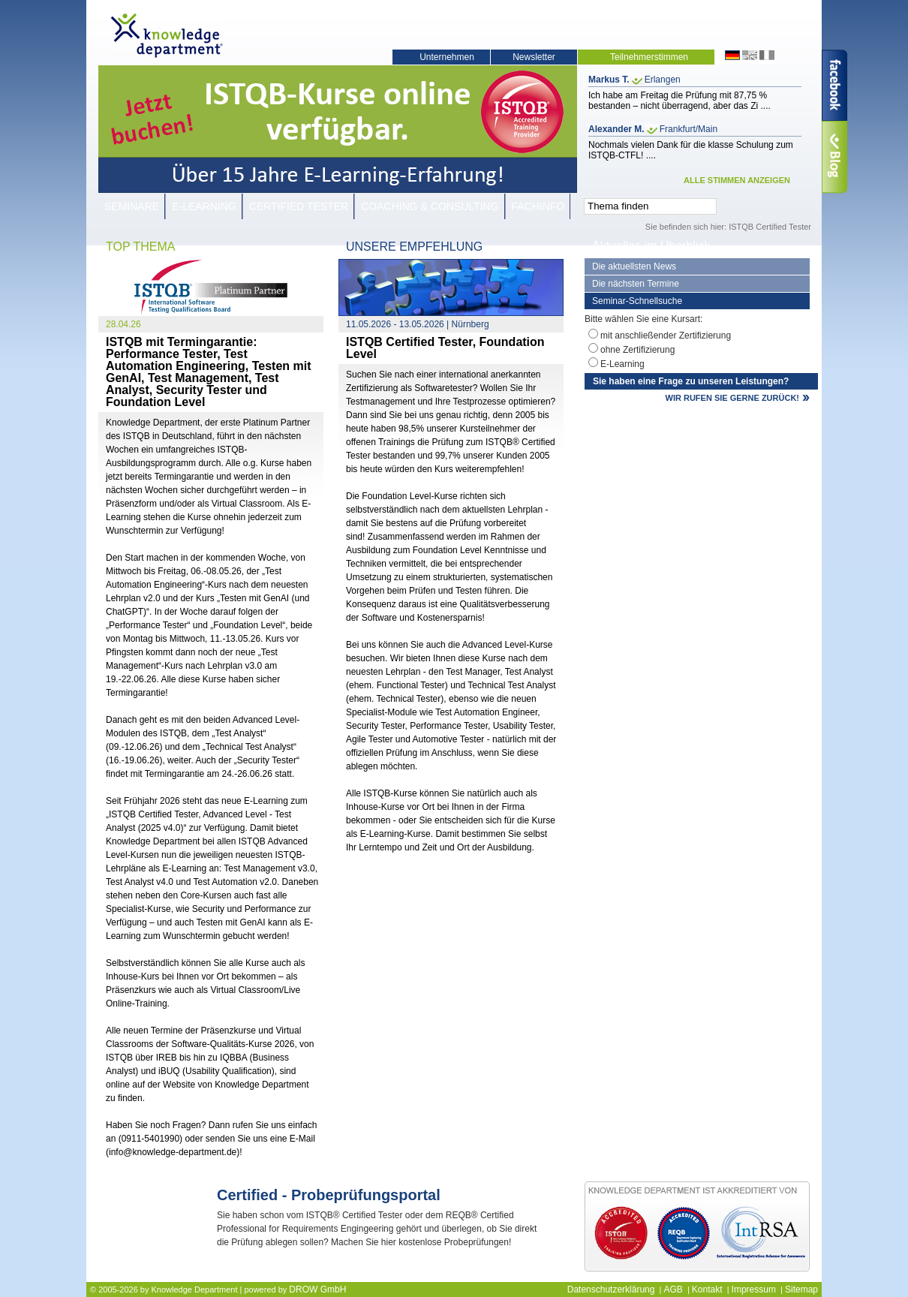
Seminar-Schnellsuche (637, 301)
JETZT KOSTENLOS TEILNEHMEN (480, 1263)
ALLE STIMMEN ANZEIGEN (737, 180)
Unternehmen (446, 57)
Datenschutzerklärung (611, 1289)
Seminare (131, 206)
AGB (672, 1289)
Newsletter (534, 57)
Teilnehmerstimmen (649, 57)
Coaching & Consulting (429, 206)
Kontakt (707, 1289)
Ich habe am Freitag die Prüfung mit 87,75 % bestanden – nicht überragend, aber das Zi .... (679, 100)
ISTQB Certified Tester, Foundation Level (445, 348)
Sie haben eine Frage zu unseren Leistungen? (691, 381)
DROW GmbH (317, 1289)
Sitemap (801, 1289)
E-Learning (204, 206)
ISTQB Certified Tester (770, 226)
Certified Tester (299, 206)
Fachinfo (538, 206)
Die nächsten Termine (635, 283)
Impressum (754, 1289)
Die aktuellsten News (634, 266)
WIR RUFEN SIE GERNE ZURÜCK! (732, 397)
